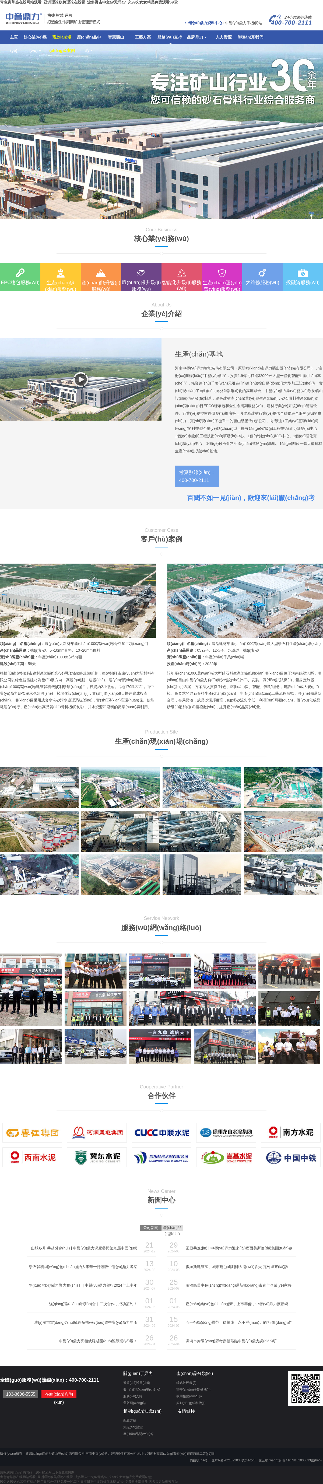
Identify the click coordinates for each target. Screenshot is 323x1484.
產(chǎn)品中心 (89, 39)
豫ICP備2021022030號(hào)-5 (233, 1460)
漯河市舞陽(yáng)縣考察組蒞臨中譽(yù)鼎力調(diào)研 (231, 1341)
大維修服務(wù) (262, 282)
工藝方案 (143, 37)
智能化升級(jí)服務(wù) (182, 285)
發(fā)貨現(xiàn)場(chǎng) (141, 1389)
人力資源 (224, 37)
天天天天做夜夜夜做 (163, 1481)
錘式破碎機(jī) (186, 1383)
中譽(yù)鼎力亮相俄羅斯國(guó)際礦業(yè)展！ (98, 1341)
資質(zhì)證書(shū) (136, 1383)
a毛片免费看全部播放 (132, 1481)
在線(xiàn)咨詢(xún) (59, 1398)
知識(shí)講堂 (133, 1427)
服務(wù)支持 (169, 39)
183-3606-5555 (21, 1394)
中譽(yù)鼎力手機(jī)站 (243, 23)
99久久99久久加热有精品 (18, 1481)
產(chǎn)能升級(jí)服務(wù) (101, 285)
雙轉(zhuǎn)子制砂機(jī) (193, 1389)
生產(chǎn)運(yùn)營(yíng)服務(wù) (222, 285)
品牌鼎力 (196, 37)
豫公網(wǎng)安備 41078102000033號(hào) (290, 1460)
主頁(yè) (14, 39)
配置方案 (129, 1420)
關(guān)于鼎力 (138, 1373)
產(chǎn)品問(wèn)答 (138, 1434)
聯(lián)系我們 (251, 37)
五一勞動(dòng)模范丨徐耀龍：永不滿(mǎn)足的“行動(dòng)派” (239, 1322)
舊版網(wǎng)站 (134, 1403)
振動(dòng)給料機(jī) (191, 1403)
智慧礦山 (116, 37)
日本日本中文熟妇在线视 (98, 1481)
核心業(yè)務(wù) (35, 39)
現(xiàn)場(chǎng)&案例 (62, 39)
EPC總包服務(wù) (20, 282)
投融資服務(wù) (303, 282)
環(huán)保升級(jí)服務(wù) (141, 285)
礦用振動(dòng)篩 (189, 1396)
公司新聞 (150, 1227)
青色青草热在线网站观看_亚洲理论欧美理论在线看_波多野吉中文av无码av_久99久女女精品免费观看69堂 (89, 2)
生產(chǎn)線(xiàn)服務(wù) (60, 285)
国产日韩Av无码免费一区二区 (58, 1481)
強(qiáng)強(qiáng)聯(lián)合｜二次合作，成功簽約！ (93, 1304)
